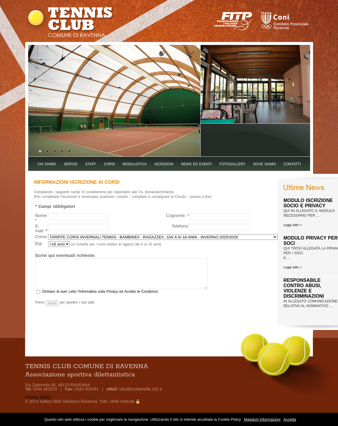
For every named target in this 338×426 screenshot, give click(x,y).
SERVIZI (70, 164)
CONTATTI (292, 164)
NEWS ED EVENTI (196, 164)
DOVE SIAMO (264, 164)
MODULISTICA (135, 164)
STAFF (90, 164)
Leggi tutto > (292, 225)
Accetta (289, 419)
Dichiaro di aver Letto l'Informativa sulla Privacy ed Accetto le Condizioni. (100, 291)
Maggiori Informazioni (262, 419)
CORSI (109, 164)
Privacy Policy (38, 397)
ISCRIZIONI (163, 164)
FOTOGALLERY (232, 164)
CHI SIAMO (46, 164)
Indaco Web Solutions (60, 401)
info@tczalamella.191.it (140, 389)
